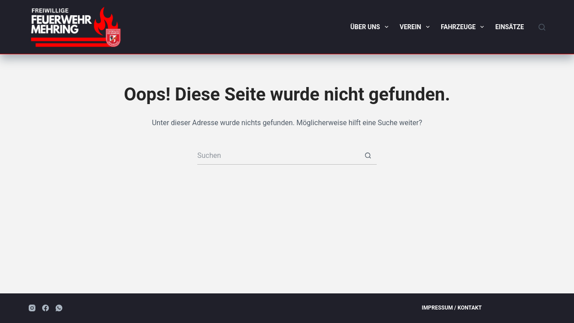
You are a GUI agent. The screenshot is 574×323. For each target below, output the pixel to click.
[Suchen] (542, 27)
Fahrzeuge (464, 27)
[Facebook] (45, 308)
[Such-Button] (368, 156)
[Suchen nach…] (278, 156)
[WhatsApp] (59, 308)
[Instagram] (32, 308)
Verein (416, 27)
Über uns (371, 27)
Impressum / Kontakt (452, 308)
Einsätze (509, 27)
